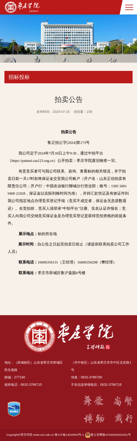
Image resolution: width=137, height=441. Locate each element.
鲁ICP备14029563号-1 (69, 434)
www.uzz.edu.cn (43, 434)
